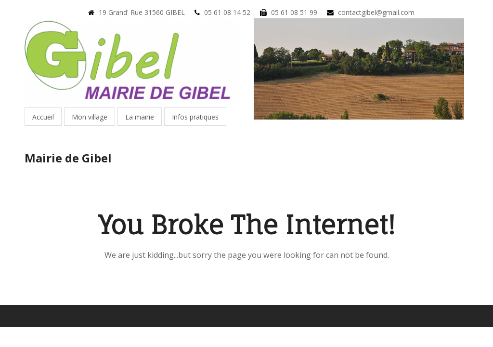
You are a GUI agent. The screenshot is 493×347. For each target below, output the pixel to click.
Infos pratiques (195, 116)
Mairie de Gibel (68, 158)
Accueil (43, 116)
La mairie (139, 116)
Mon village (89, 116)
